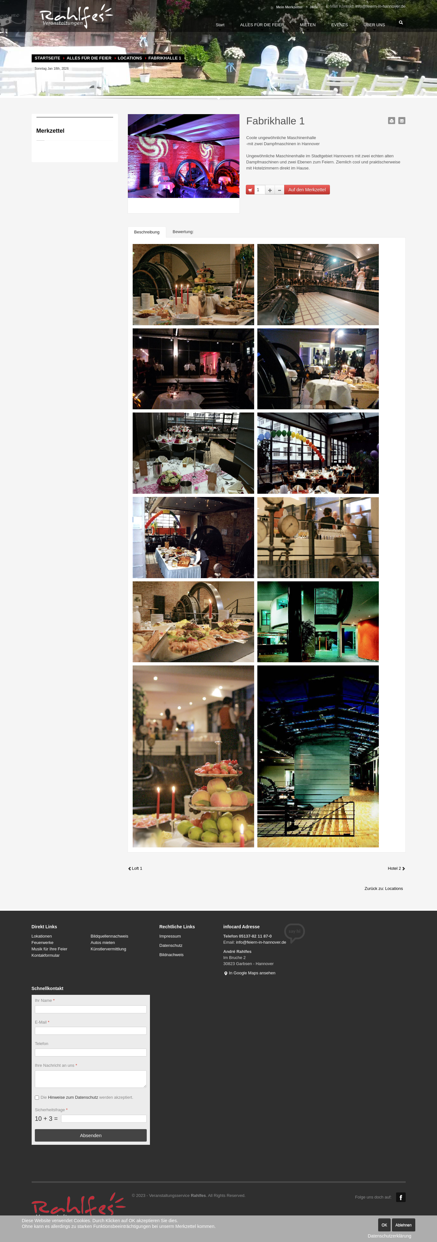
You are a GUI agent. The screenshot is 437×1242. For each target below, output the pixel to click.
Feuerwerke (43, 942)
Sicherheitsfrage (51, 1109)
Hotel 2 (396, 868)
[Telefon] (91, 1053)
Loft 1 (135, 868)
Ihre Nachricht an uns (56, 1065)
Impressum (170, 936)
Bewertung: (183, 231)
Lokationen (42, 936)
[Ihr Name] (91, 1009)
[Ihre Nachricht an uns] (91, 1079)
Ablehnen (403, 1225)
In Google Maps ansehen (249, 973)
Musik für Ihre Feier (49, 949)
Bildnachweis (172, 954)
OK (384, 1225)
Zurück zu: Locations (384, 888)
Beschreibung (147, 232)
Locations (130, 58)
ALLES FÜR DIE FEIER (88, 58)
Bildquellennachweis (110, 936)
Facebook (401, 1197)
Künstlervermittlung (108, 949)
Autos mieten (103, 942)
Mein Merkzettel (289, 7)
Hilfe (314, 7)
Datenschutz (171, 945)
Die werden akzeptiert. (87, 1097)
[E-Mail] (91, 1031)
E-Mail (42, 1022)
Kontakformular (46, 955)
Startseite (47, 58)
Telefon (41, 1044)
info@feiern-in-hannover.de (380, 6)
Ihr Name (45, 1000)
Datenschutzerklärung (389, 1235)
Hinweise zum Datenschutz (73, 1097)
